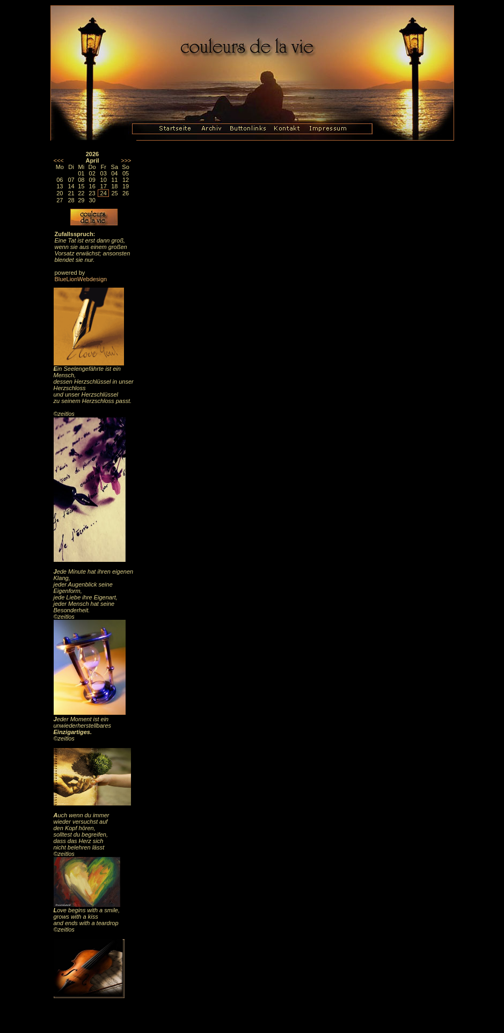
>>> (126, 160)
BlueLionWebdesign (81, 279)
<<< (59, 160)
